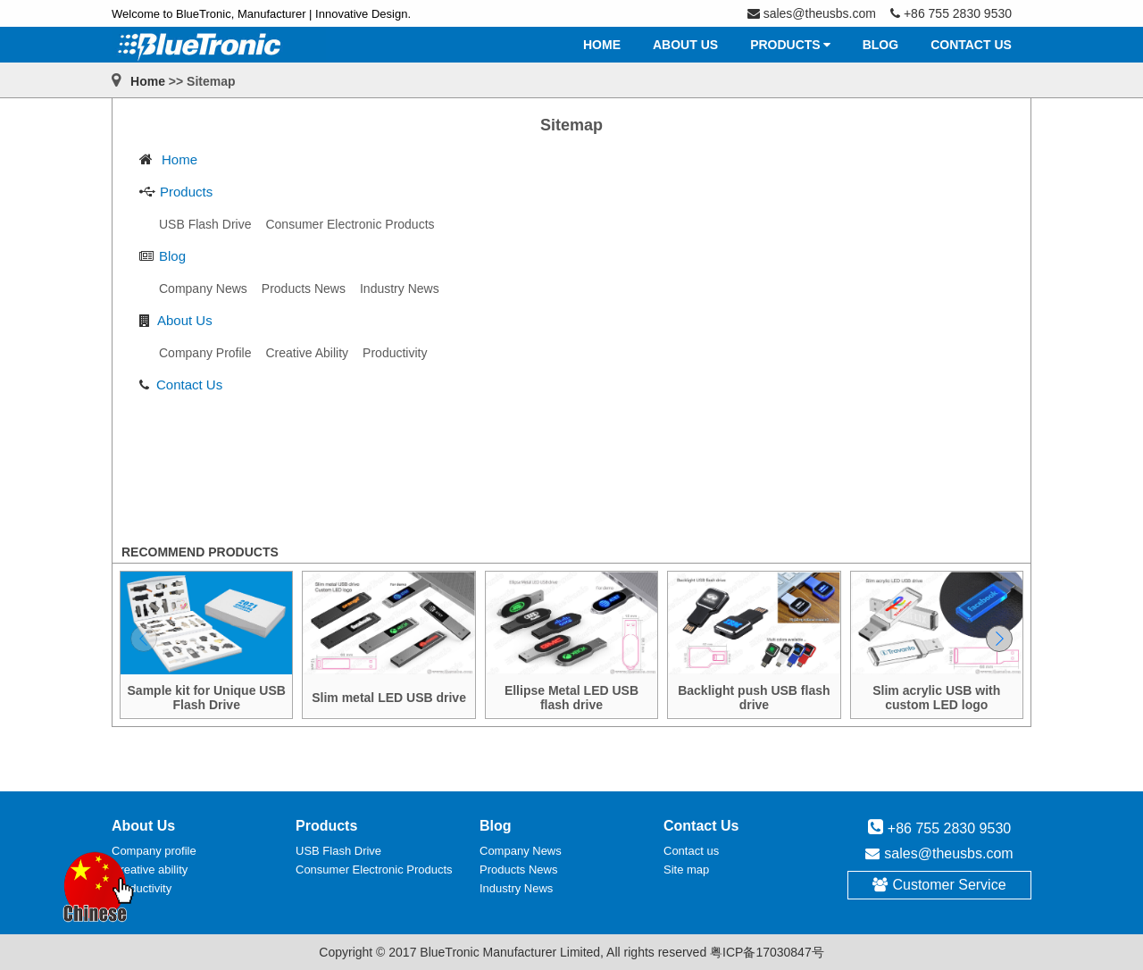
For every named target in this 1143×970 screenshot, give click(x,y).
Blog (172, 255)
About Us (185, 320)
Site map (686, 869)
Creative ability (150, 869)
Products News (518, 869)
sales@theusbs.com (948, 853)
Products (186, 191)
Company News (521, 850)
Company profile (154, 850)
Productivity (141, 888)
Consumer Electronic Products (374, 869)
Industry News (516, 888)
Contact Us (189, 384)
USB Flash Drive (338, 850)
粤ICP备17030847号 (767, 952)
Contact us (691, 850)
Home (147, 81)
